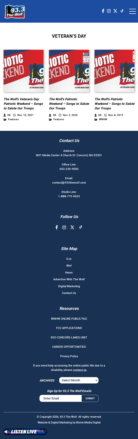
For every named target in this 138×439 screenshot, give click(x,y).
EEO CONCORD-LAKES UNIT (69, 337)
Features (11, 119)
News (69, 272)
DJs (69, 258)
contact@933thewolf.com (69, 182)
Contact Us (69, 293)
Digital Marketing (69, 286)
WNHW (100, 119)
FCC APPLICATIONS (69, 328)
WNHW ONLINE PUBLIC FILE (69, 318)
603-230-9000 (69, 169)
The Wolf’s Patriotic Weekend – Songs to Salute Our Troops (69, 103)
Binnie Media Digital (88, 422)
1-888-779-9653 (69, 196)
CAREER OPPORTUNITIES (69, 346)
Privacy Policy (69, 356)
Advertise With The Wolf (69, 279)
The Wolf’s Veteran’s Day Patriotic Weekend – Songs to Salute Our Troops (23, 103)
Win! (69, 265)
